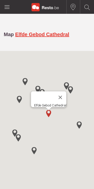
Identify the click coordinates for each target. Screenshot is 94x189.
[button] (48, 113)
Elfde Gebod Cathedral (42, 34)
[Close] (60, 97)
